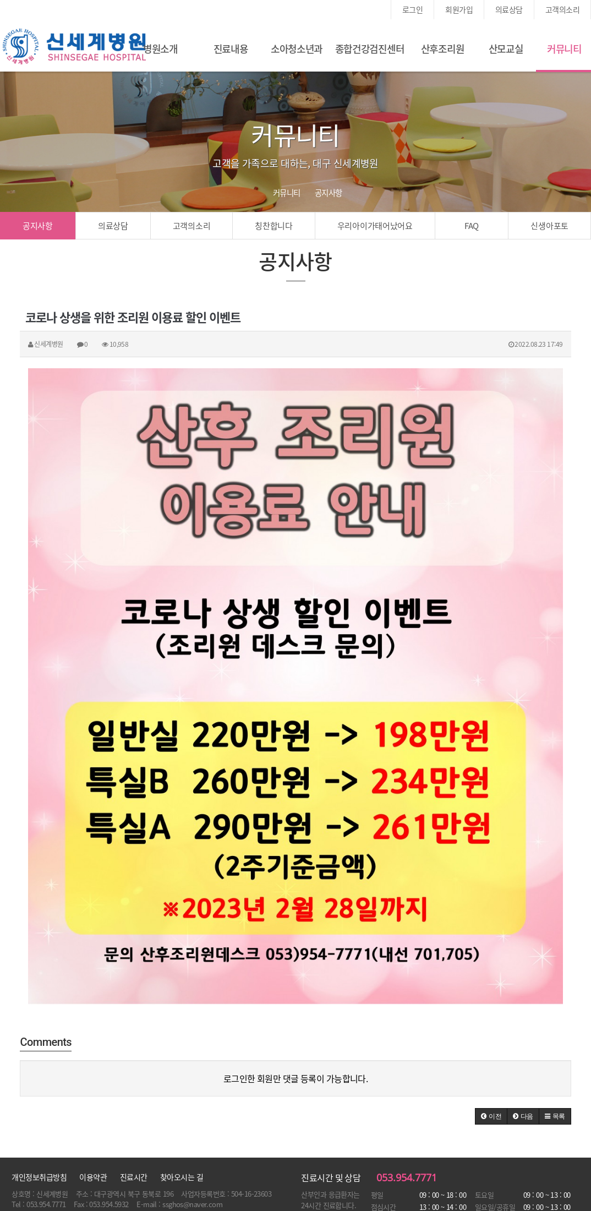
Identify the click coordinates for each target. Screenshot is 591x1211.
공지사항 (38, 226)
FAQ (471, 226)
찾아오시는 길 (181, 1176)
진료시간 (133, 1176)
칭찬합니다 (274, 226)
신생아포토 (549, 226)
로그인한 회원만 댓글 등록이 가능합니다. (295, 1078)
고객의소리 (562, 9)
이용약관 (93, 1176)
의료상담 (509, 9)
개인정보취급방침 (39, 1176)
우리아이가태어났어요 (375, 226)
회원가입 (459, 9)
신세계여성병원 (74, 47)
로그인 (412, 9)
